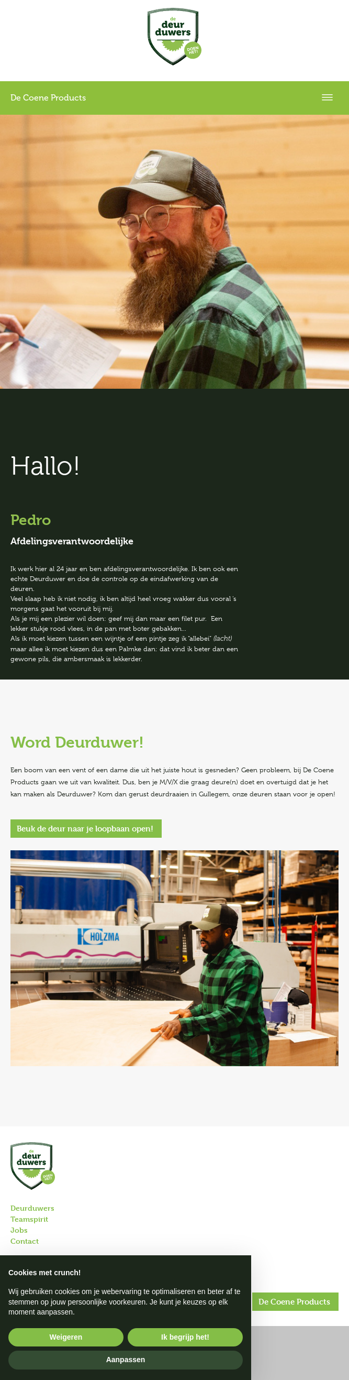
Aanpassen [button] (125, 1359)
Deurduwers (32, 1207)
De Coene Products (294, 1302)
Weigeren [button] (66, 1337)
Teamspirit (29, 1218)
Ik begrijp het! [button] (185, 1337)
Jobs (19, 1229)
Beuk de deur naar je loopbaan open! (85, 829)
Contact (24, 1240)
